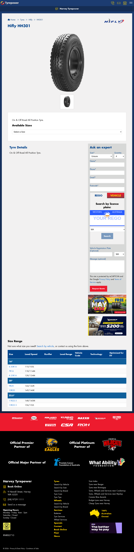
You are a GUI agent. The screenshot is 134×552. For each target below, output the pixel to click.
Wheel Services (60, 519)
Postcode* (94, 185)
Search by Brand (61, 491)
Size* (92, 153)
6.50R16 (13, 366)
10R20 (12, 390)
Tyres (56, 481)
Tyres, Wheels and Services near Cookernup (107, 490)
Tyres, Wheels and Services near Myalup (106, 494)
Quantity (117, 153)
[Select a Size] (67, 132)
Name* (93, 161)
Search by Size (60, 487)
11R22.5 (13, 400)
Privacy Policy (104, 279)
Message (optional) (98, 259)
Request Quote (98, 288)
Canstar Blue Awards (97, 497)
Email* (93, 177)
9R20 (11, 386)
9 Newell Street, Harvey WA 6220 (19, 493)
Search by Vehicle (61, 484)
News (57, 536)
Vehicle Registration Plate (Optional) (100, 249)
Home (11, 19)
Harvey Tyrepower (67, 8)
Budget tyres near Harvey (99, 500)
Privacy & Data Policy (17, 548)
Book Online (60, 529)
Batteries (57, 513)
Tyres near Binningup (97, 487)
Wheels (58, 500)
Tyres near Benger (96, 484)
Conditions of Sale (32, 548)
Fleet (56, 532)
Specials (58, 523)
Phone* (93, 169)
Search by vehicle (45, 346)
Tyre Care (58, 494)
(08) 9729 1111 (16, 499)
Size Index (93, 481)
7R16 (11, 371)
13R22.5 (13, 405)
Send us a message (17, 504)
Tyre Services (59, 516)
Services (58, 510)
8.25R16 (13, 375)
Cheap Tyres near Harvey (99, 503)
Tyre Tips (57, 497)
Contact (58, 526)
